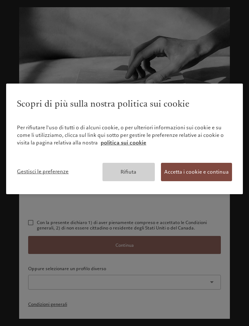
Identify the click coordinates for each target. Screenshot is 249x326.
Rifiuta (128, 171)
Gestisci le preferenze (43, 171)
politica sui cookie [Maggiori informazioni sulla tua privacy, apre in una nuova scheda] (123, 142)
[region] (124, 138)
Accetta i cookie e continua (196, 171)
